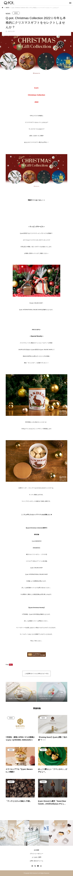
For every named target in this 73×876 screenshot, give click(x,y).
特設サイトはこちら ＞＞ (36, 200)
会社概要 (36, 850)
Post (7, 664)
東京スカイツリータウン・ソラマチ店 (36, 554)
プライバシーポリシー (36, 853)
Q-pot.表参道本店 (36, 541)
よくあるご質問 (36, 857)
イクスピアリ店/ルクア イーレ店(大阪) (36, 561)
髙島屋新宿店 (36, 547)
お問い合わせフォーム (36, 861)
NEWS (16, 13)
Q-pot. (36, 567)
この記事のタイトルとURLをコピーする (36, 673)
